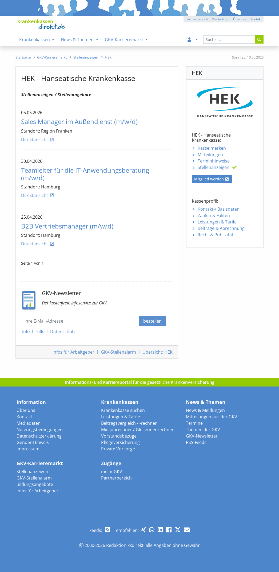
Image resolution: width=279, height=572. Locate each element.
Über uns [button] (240, 19)
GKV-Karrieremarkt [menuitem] (124, 39)
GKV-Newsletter (202, 436)
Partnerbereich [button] (196, 19)
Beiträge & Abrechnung (221, 228)
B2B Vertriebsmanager (67, 226)
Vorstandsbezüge (119, 436)
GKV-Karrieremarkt (40, 463)
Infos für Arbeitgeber (37, 491)
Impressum (28, 449)
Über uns (26, 410)
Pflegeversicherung (120, 442)
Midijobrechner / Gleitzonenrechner (137, 429)
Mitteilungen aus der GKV (211, 417)
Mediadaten (29, 423)
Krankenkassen (119, 402)
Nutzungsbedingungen (40, 429)
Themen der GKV (203, 429)
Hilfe (40, 331)
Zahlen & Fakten (214, 215)
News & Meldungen (205, 410)
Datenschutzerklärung (39, 436)
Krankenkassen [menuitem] (35, 39)
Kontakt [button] (256, 19)
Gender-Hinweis (33, 442)
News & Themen (205, 402)
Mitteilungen (210, 154)
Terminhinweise (214, 161)
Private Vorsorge (118, 449)
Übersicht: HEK (157, 352)
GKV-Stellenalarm (34, 478)
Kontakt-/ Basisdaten (219, 209)
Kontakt (24, 417)
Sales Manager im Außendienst (79, 121)
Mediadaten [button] (220, 19)
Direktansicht (34, 139)
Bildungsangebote (35, 484)
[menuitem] (191, 39)
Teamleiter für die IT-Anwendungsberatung (85, 174)
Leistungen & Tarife (217, 222)
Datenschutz (63, 331)
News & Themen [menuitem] (78, 39)
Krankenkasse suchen (123, 410)
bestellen (152, 321)
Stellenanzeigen (213, 167)
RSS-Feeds (196, 442)
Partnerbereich (116, 478)
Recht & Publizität (215, 235)
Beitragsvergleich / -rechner (129, 423)
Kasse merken (212, 148)
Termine (194, 423)
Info (26, 331)
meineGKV (111, 471)
